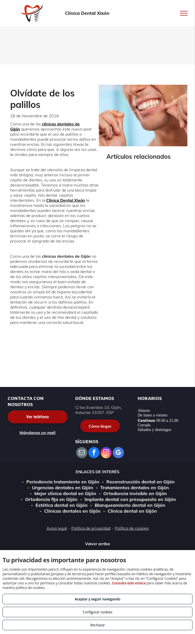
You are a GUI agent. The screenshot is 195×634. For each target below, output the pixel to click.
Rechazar (97, 625)
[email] (81, 453)
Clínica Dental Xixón (65, 200)
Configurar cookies (97, 612)
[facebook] (94, 453)
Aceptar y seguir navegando (97, 599)
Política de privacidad (90, 528)
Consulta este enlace (128, 583)
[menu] (183, 13)
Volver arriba (97, 543)
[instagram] (106, 453)
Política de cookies (132, 528)
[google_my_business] (118, 453)
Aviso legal (56, 528)
